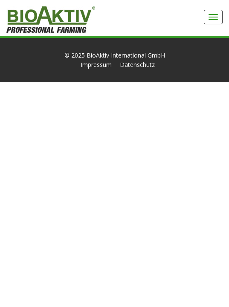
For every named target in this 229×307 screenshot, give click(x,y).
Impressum (96, 65)
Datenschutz (137, 65)
